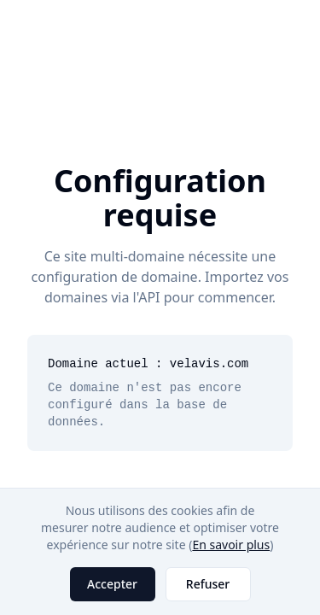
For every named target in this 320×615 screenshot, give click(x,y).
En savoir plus (231, 544)
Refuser (208, 584)
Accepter (112, 584)
